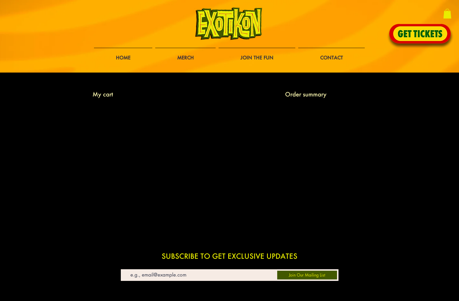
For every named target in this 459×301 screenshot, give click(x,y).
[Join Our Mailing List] (307, 275)
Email (125, 265)
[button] (447, 13)
